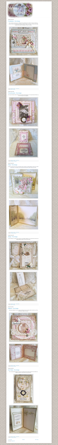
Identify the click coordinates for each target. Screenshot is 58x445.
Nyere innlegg (10, 439)
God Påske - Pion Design (13, 370)
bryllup (11, 304)
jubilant (11, 89)
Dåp (12, 366)
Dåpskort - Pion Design (13, 308)
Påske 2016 (15, 437)
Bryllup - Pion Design (12, 236)
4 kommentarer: (17, 232)
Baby (11, 366)
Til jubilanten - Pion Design (14, 21)
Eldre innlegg (36, 439)
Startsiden (23, 439)
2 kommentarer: (17, 88)
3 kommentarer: (17, 365)
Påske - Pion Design (12, 164)
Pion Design (13, 89)
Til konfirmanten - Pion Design (14, 93)
